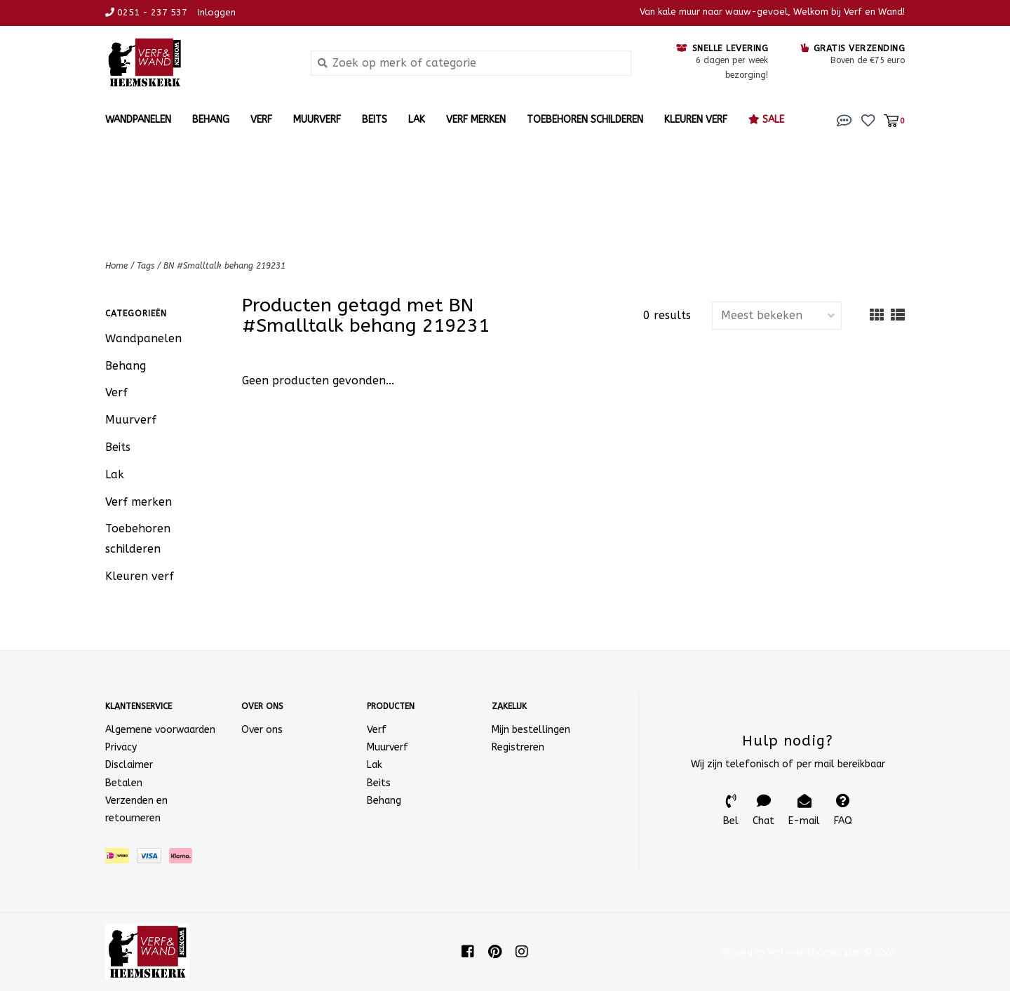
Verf (261, 120)
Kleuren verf (695, 120)
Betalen (123, 783)
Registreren (518, 747)
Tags (145, 266)
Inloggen (217, 12)
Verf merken (476, 120)
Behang (210, 120)
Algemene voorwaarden (160, 730)
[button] (844, 119)
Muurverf (317, 120)
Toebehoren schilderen (585, 120)
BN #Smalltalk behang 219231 (224, 266)
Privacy (121, 747)
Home (116, 266)
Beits (374, 120)
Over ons (262, 730)
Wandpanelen (138, 120)
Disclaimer (129, 765)
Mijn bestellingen (531, 730)
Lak (416, 120)
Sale (766, 120)
